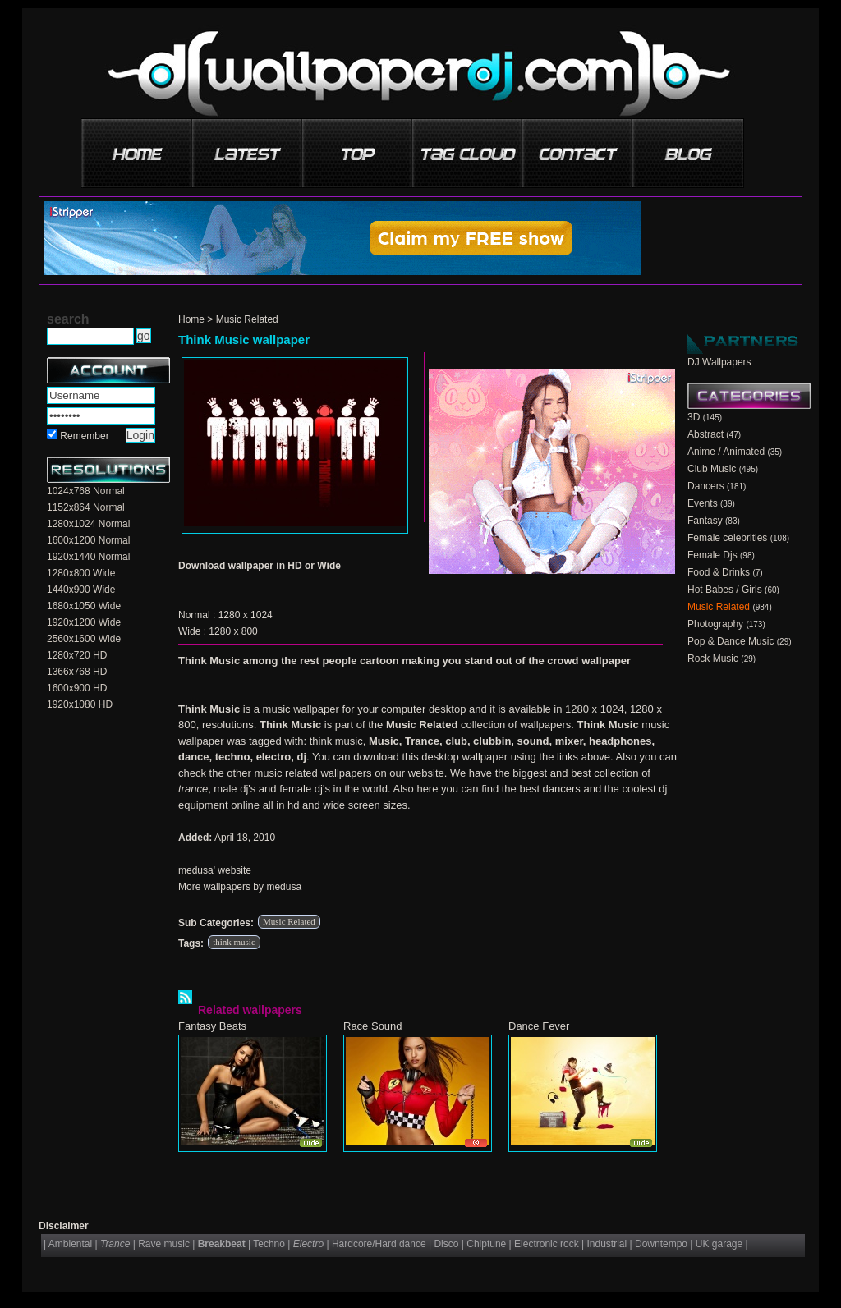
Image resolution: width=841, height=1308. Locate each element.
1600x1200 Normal (88, 540)
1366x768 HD (77, 671)
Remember (84, 436)
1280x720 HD (77, 655)
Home (191, 319)
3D (693, 417)
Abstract (705, 434)
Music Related (247, 319)
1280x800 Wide (81, 573)
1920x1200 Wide (84, 622)
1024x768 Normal (86, 491)
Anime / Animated (726, 451)
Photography (715, 624)
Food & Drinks (718, 572)
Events (702, 503)
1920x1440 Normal (88, 556)
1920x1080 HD (80, 704)
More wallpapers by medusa (239, 887)
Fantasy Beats (212, 1026)
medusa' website (214, 870)
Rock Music (712, 658)
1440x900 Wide (81, 589)
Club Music (711, 469)
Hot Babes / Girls (724, 589)
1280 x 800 (233, 631)
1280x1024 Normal (88, 524)
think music (234, 942)
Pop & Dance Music (730, 641)
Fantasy (705, 520)
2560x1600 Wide (84, 639)
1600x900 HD (77, 688)
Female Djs (712, 555)
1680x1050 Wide (84, 606)
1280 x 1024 (245, 615)
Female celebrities (727, 538)
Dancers (705, 486)
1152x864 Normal (86, 507)
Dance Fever (538, 1026)
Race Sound (372, 1026)
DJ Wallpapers (719, 362)
